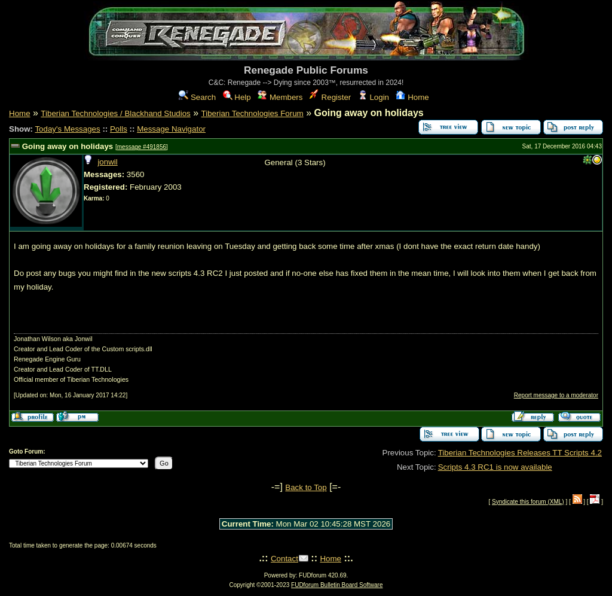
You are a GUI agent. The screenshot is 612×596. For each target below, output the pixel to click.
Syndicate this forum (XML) (528, 501)
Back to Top (305, 487)
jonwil (107, 161)
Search (197, 97)
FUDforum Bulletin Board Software (336, 585)
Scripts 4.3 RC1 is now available (495, 467)
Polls (118, 128)
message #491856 (141, 147)
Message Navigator (171, 128)
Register (330, 97)
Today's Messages (67, 128)
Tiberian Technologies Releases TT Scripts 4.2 (520, 452)
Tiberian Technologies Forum (252, 113)
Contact (284, 558)
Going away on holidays (68, 146)
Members (280, 97)
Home (412, 97)
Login (373, 97)
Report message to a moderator (556, 395)
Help (237, 97)
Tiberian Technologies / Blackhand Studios (115, 113)
